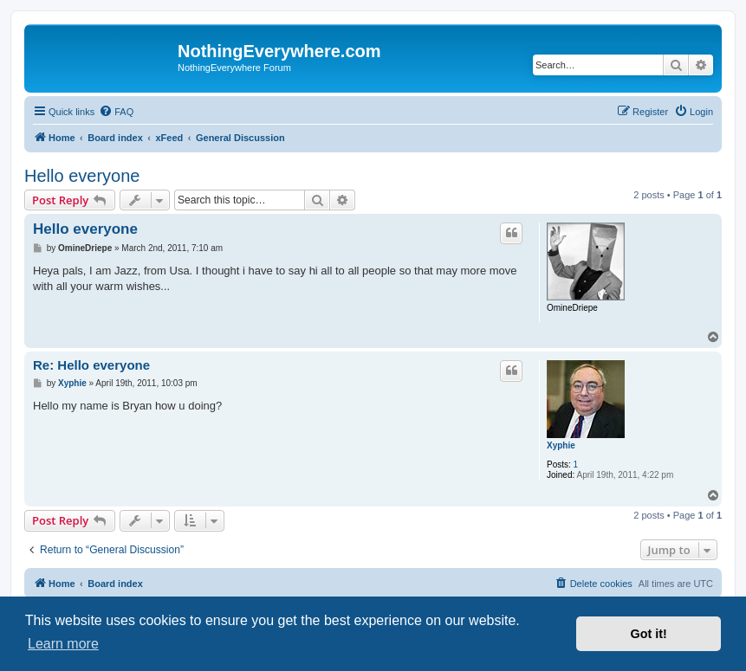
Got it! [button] (649, 634)
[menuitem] (116, 111)
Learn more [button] (63, 643)
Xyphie (561, 445)
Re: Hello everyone (91, 365)
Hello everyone (81, 175)
